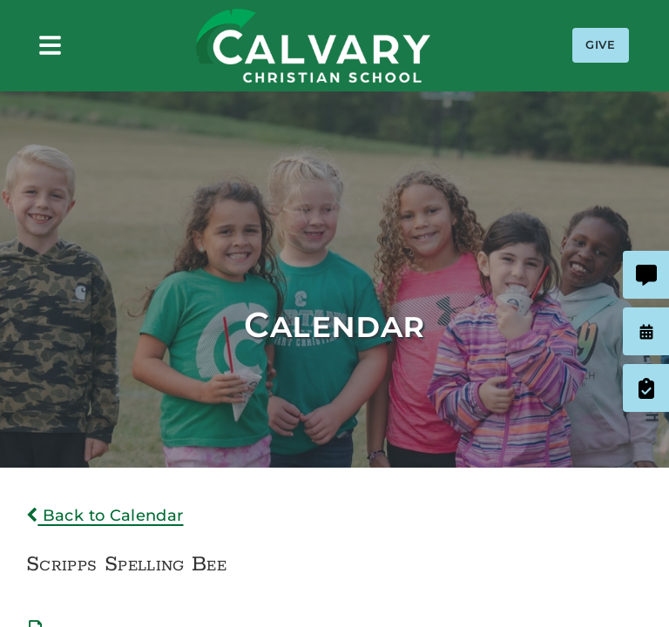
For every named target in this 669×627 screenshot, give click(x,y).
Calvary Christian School (312, 46)
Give (600, 44)
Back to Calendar (105, 515)
